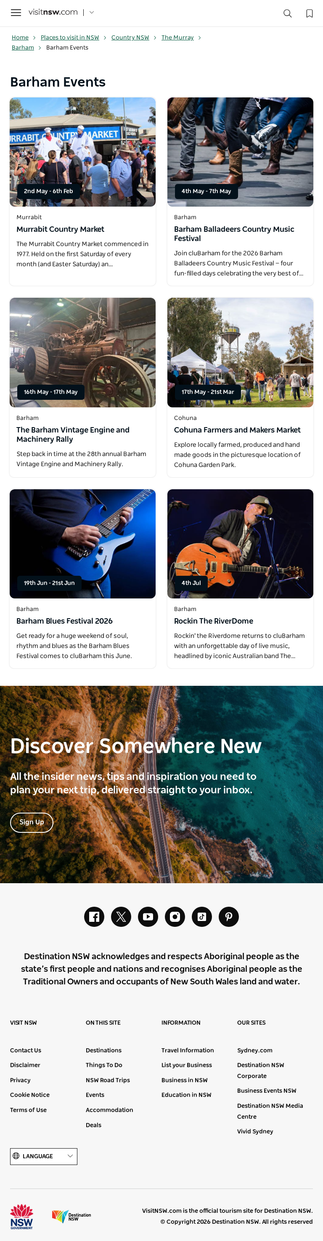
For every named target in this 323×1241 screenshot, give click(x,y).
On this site (103, 1023)
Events (95, 1095)
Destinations (104, 1051)
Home (24, 37)
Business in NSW (185, 1081)
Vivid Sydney (255, 1132)
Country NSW (134, 37)
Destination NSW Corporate (260, 1071)
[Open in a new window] (83, 152)
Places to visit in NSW (74, 37)
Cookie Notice (30, 1095)
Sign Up (31, 822)
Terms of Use (28, 1110)
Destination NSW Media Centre (270, 1111)
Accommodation (109, 1110)
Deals (93, 1125)
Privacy (20, 1081)
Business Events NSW (267, 1091)
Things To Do (104, 1065)
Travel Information (188, 1051)
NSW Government (29, 1216)
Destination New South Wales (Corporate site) (71, 1216)
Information (181, 1023)
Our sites (251, 1023)
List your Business (187, 1065)
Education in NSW (187, 1095)
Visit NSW (23, 1023)
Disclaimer (25, 1065)
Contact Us (25, 1051)
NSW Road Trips (108, 1081)
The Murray (181, 37)
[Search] (288, 15)
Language (44, 1156)
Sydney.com (255, 1051)
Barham (27, 48)
